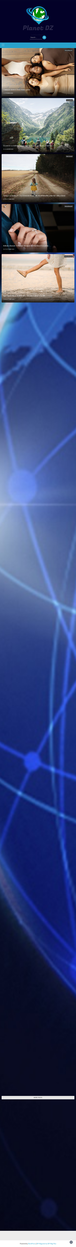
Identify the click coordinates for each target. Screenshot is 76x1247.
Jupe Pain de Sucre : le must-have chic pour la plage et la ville (24, 296)
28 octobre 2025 (9, 199)
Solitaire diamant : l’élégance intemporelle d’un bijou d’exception (25, 246)
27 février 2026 (8, 93)
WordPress (31, 1244)
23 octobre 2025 (9, 299)
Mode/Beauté (68, 50)
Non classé (69, 156)
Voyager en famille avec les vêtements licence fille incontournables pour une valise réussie (34, 196)
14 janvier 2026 (8, 149)
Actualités (69, 100)
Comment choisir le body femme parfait (16, 90)
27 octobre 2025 (9, 249)
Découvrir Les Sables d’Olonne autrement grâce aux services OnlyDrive (28, 146)
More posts (38, 1097)
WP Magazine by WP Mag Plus (46, 1244)
